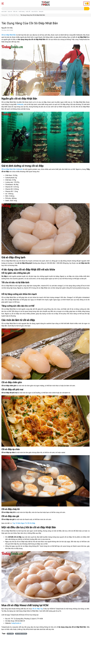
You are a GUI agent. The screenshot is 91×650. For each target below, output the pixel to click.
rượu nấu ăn (34, 11)
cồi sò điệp (10, 633)
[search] (87, 8)
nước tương (22, 11)
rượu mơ (10, 11)
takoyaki (41, 11)
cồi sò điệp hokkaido (21, 633)
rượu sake (4, 11)
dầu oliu (15, 11)
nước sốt (28, 11)
